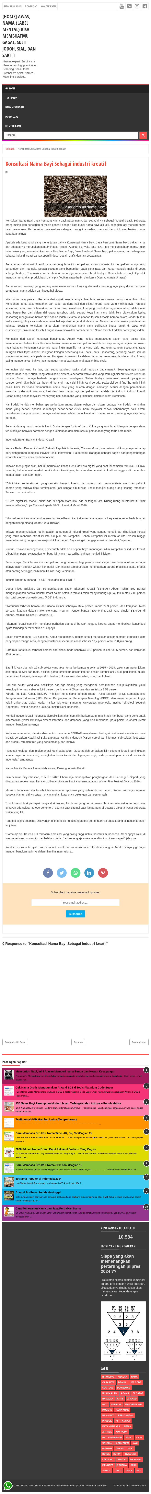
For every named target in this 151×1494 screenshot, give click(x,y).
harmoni (116, 1404)
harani (120, 1448)
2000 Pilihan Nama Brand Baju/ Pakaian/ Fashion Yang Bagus (56, 1149)
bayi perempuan (112, 1437)
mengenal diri (133, 1404)
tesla (129, 1470)
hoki (130, 1448)
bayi (104, 1404)
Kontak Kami (48, 6)
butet (129, 1437)
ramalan (107, 1399)
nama (134, 1377)
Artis (120, 1399)
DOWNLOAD (11, 116)
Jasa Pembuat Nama (135, 1485)
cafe (139, 1437)
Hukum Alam (109, 1393)
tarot (118, 1470)
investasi (130, 1454)
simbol (106, 1470)
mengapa (107, 1465)
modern (107, 1410)
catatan (107, 1443)
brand (122, 1382)
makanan (135, 1459)
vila (138, 1470)
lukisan (122, 1459)
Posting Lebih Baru (15, 1042)
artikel (107, 1432)
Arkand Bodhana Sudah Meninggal (38, 1192)
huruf (117, 1454)
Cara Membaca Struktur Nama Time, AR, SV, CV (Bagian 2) (54, 1133)
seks (133, 1465)
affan (127, 1426)
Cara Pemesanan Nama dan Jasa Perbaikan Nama (48, 1208)
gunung (107, 1448)
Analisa (122, 1377)
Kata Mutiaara (111, 1426)
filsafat (138, 1393)
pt (116, 1421)
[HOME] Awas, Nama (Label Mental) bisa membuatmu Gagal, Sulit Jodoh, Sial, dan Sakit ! (19, 35)
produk (107, 1421)
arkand (132, 1399)
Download (31, 6)
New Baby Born (13, 6)
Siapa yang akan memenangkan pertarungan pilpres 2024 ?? (121, 1264)
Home (10, 88)
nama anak (122, 1410)
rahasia (122, 1465)
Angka (126, 1421)
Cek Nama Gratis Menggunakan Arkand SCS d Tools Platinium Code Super (64, 1087)
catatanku (122, 1443)
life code (135, 1382)
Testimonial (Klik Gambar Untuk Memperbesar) (46, 1119)
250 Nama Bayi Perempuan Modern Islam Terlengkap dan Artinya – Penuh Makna (68, 1103)
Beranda (78, 1042)
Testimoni (11, 98)
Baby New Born (14, 107)
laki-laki (107, 1459)
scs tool (107, 1388)
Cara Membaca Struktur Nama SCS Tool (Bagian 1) (49, 1165)
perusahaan (125, 1415)
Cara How (108, 1382)
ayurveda (121, 1432)
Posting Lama (139, 1042)
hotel (106, 1454)
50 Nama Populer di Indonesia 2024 (39, 1178)
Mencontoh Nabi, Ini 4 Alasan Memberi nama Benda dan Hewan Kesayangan (65, 1071)
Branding (108, 1377)
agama (125, 1393)
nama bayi (108, 1415)
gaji (135, 1443)
